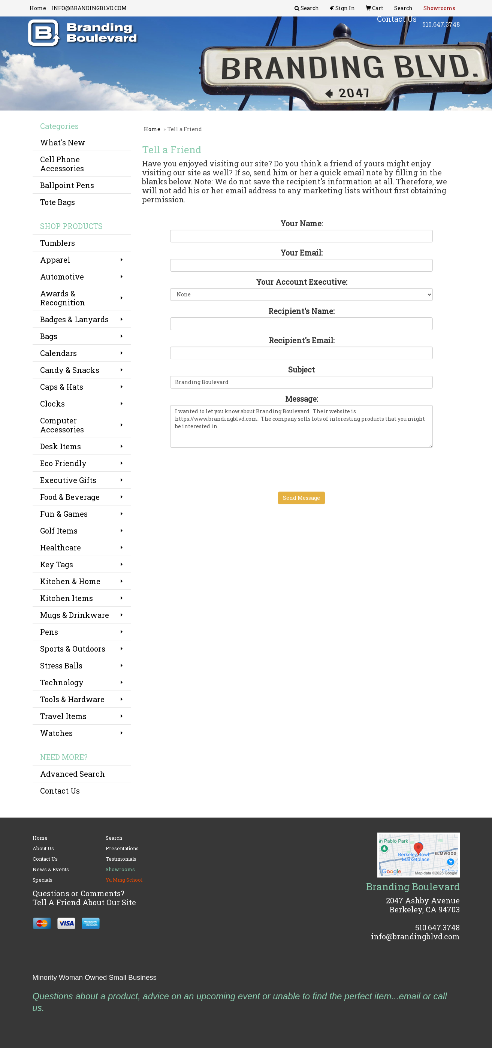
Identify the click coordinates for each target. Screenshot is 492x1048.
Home (38, 8)
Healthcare (60, 547)
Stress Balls (61, 665)
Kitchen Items (66, 598)
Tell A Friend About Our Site (84, 902)
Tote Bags (57, 202)
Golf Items (59, 530)
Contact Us (60, 790)
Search (114, 837)
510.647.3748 (441, 30)
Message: (301, 398)
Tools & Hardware (72, 699)
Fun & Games (64, 514)
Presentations (122, 848)
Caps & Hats (61, 387)
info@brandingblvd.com (415, 936)
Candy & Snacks (69, 370)
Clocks (52, 403)
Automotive (62, 276)
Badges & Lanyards (74, 319)
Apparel (55, 260)
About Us (43, 848)
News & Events (51, 869)
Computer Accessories (62, 425)
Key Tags (56, 564)
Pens (49, 632)
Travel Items (63, 716)
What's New (62, 142)
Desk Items (60, 446)
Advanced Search (72, 774)
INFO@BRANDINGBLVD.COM (89, 8)
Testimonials (121, 858)
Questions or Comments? (78, 893)
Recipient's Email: (302, 340)
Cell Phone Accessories (62, 163)
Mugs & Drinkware (74, 615)
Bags (48, 336)
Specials (42, 879)
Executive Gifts (68, 480)
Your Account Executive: (301, 281)
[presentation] (227, 468)
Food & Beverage (70, 497)
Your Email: (301, 252)
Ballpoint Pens (67, 185)
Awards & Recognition (62, 298)
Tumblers (57, 243)
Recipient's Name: (301, 310)
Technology (62, 682)
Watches (56, 733)
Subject (301, 369)
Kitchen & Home (70, 581)
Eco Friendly (63, 463)
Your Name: (301, 223)
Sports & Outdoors (72, 648)
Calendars (58, 353)
